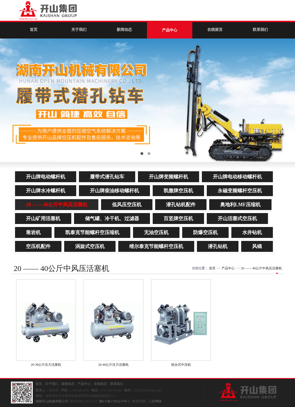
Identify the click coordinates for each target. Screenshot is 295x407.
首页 (33, 30)
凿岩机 (33, 232)
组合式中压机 (181, 365)
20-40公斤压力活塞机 (113, 365)
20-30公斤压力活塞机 (46, 365)
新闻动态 (124, 30)
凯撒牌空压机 (178, 190)
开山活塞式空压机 (237, 218)
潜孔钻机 (218, 246)
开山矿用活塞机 (43, 218)
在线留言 (215, 30)
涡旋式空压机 (90, 246)
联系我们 (260, 30)
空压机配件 (38, 246)
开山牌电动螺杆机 (45, 176)
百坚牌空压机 (178, 218)
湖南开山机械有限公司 (52, 401)
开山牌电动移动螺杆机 (237, 176)
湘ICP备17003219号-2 (114, 401)
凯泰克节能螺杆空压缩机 (92, 232)
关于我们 (79, 30)
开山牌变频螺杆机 (168, 176)
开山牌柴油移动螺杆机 (114, 190)
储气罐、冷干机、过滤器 (112, 218)
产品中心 (169, 30)
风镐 (257, 246)
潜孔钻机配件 (181, 204)
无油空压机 (156, 232)
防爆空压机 (205, 232)
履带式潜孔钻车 (107, 176)
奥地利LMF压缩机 (240, 204)
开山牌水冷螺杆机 (45, 190)
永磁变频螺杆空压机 (240, 190)
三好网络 (155, 401)
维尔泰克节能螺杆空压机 (156, 246)
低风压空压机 (126, 204)
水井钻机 (252, 232)
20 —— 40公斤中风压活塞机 (56, 204)
